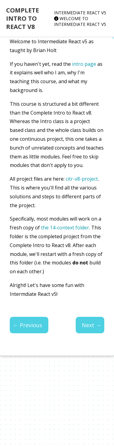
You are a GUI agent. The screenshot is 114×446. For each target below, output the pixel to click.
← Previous (27, 325)
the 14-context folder (65, 227)
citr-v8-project (82, 178)
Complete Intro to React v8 (22, 18)
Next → (91, 325)
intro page (84, 64)
